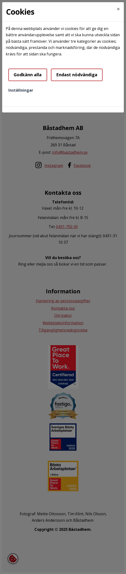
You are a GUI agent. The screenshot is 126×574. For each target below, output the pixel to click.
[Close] (118, 9)
